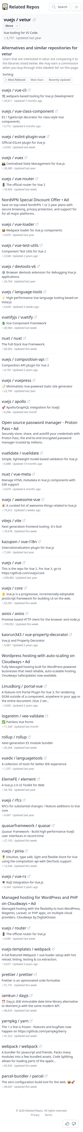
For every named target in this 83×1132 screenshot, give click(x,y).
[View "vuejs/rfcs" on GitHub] (24, 800)
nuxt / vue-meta (16, 474)
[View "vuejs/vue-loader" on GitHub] (37, 224)
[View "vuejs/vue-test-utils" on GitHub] (41, 245)
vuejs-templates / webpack (26, 949)
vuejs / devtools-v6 (19, 266)
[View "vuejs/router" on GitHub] (29, 928)
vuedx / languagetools (22, 758)
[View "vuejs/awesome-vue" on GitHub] (43, 499)
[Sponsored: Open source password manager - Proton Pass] (41, 432)
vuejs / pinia (13, 851)
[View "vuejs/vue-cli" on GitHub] (29, 90)
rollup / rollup (14, 737)
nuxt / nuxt (12, 338)
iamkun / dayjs (15, 995)
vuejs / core (12, 588)
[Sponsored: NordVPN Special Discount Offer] (41, 206)
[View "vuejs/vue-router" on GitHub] (36, 178)
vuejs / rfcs (12, 800)
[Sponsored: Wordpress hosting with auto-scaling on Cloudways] (41, 665)
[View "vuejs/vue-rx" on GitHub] (29, 876)
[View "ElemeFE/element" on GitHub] (38, 779)
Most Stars (37, 80)
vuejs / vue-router (18, 178)
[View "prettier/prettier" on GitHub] (35, 974)
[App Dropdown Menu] (76, 7)
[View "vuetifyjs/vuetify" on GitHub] (35, 317)
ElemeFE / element (19, 779)
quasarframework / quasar (26, 825)
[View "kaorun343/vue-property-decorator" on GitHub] (70, 634)
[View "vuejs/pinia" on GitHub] (26, 851)
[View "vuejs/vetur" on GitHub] (34, 19)
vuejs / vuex (12, 157)
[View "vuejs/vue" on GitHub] (24, 562)
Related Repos (24, 7)
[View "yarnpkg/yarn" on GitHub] (31, 1021)
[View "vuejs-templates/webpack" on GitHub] (53, 949)
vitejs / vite (11, 520)
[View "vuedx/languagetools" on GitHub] (45, 758)
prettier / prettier (17, 974)
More (12, 26)
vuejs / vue (11, 562)
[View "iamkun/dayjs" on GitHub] (31, 995)
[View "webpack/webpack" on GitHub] (40, 1046)
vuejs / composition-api (23, 359)
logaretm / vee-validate (23, 715)
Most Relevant (15, 80)
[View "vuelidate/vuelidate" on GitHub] (41, 453)
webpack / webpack (20, 1046)
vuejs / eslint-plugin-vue (23, 136)
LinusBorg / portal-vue (22, 686)
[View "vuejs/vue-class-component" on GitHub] (56, 111)
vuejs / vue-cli (14, 90)
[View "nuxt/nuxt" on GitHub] (24, 338)
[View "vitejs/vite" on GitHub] (24, 520)
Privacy (35, 1115)
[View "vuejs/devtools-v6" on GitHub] (38, 266)
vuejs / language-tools (22, 291)
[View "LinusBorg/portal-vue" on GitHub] (45, 686)
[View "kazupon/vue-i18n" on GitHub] (39, 541)
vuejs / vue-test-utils (20, 245)
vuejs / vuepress (16, 380)
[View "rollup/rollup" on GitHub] (29, 737)
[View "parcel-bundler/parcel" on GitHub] (46, 1076)
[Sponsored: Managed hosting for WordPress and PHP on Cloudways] (41, 906)
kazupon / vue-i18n (19, 541)
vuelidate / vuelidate (20, 453)
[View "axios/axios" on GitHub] (27, 613)
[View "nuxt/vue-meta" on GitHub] (33, 474)
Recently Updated (60, 80)
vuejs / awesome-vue (21, 499)
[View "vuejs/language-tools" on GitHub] (44, 291)
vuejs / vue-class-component (28, 111)
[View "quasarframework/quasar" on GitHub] (53, 825)
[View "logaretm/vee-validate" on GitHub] (46, 716)
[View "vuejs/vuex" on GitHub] (26, 157)
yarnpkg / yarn (15, 1020)
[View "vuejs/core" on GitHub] (25, 588)
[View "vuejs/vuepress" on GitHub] (34, 380)
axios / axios (13, 613)
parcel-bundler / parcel (22, 1076)
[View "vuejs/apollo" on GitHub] (28, 401)
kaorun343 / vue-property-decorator (35, 634)
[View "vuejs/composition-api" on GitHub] (47, 359)
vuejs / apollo (14, 401)
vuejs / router (14, 928)
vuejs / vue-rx (14, 876)
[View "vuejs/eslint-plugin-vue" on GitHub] (48, 136)
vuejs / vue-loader (18, 224)
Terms (48, 1115)
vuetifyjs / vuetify (17, 317)
